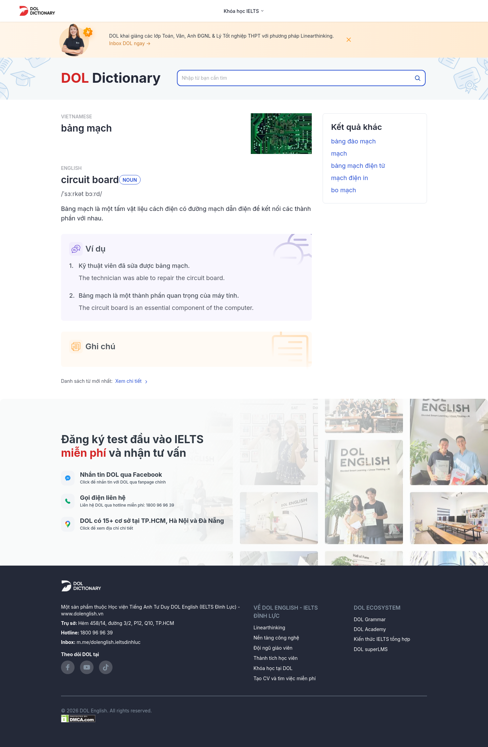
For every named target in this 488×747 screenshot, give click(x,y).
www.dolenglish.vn (82, 613)
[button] (186, 194)
